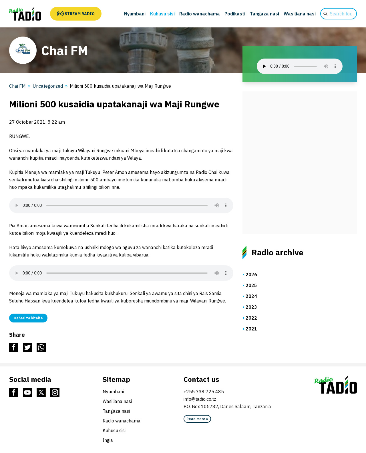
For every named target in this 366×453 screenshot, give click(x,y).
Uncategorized (48, 86)
